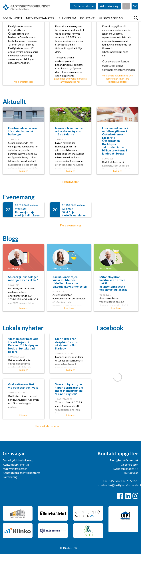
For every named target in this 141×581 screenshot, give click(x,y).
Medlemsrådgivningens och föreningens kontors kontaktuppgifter (117, 105)
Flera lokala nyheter (47, 453)
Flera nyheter (70, 208)
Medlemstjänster (40, 21)
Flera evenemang (70, 252)
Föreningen (12, 21)
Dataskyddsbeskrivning (18, 487)
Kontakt (87, 21)
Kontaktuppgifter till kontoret (21, 499)
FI (126, 11)
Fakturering (10, 503)
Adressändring (109, 11)
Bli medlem (67, 21)
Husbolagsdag (111, 21)
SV (135, 11)
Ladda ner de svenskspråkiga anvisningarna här (70, 107)
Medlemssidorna (83, 11)
